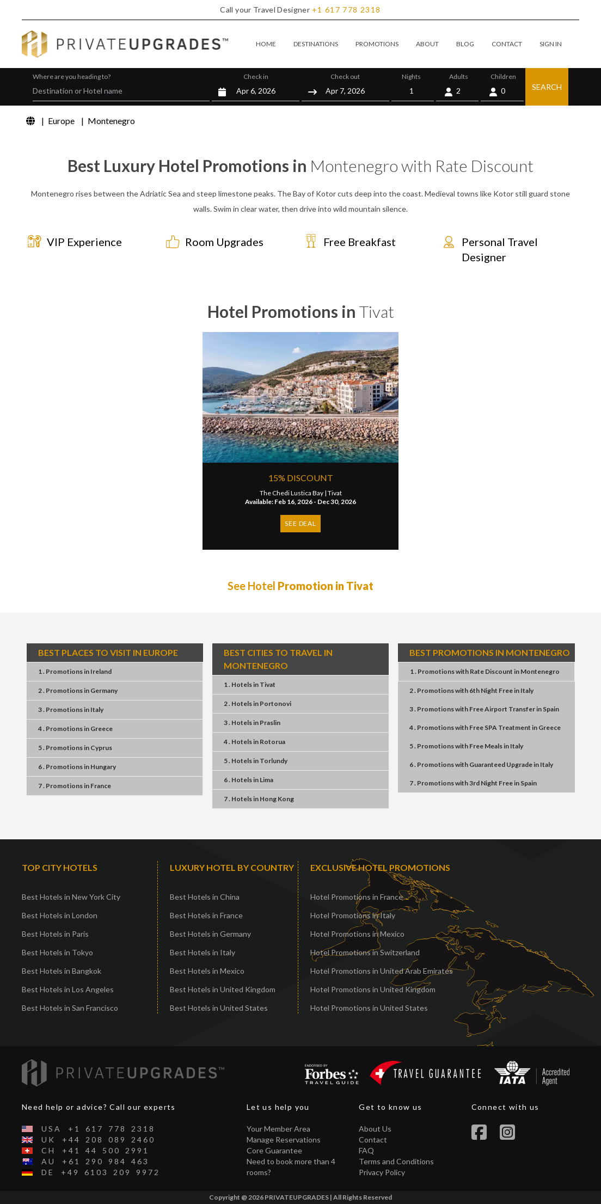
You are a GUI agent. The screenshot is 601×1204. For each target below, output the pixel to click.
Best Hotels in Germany (210, 933)
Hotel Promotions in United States (369, 1007)
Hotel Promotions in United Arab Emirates (381, 970)
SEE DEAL (300, 523)
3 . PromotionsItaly (70, 709)
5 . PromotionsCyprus (75, 748)
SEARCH (547, 86)
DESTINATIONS (315, 44)
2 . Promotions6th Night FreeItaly (471, 690)
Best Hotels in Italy (202, 952)
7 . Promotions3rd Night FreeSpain (473, 783)
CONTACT (507, 44)
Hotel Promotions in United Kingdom (373, 989)
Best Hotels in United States (219, 1007)
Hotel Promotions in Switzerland (365, 952)
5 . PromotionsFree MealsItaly (466, 746)
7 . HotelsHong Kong (259, 799)
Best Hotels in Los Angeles (68, 989)
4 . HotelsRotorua (254, 742)
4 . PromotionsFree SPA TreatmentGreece (485, 727)
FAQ (366, 1150)
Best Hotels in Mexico (207, 970)
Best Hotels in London (59, 915)
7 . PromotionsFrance (74, 786)
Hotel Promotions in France (356, 896)
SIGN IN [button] (550, 44)
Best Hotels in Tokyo (57, 952)
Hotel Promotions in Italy (352, 915)
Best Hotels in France (206, 915)
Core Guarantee (274, 1150)
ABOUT (427, 44)
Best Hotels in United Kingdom (222, 989)
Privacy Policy (382, 1172)
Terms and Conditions (396, 1161)
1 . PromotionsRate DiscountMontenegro (485, 671)
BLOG (465, 44)
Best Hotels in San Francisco (70, 1007)
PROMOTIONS (376, 44)
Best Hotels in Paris (55, 933)
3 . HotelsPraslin (252, 722)
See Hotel (300, 585)
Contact (373, 1139)
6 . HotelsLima (248, 780)
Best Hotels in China (205, 896)
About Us (375, 1128)
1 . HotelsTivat (249, 684)
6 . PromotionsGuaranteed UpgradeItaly (481, 764)
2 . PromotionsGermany (78, 690)
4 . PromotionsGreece (75, 728)
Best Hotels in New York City (71, 896)
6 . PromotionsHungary (77, 767)
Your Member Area (278, 1128)
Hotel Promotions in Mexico (357, 933)
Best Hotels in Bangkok (61, 970)
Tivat (335, 493)
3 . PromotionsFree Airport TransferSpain (484, 709)
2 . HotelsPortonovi (257, 703)
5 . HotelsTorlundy (255, 761)
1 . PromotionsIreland (75, 671)
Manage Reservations (284, 1139)
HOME (266, 44)
